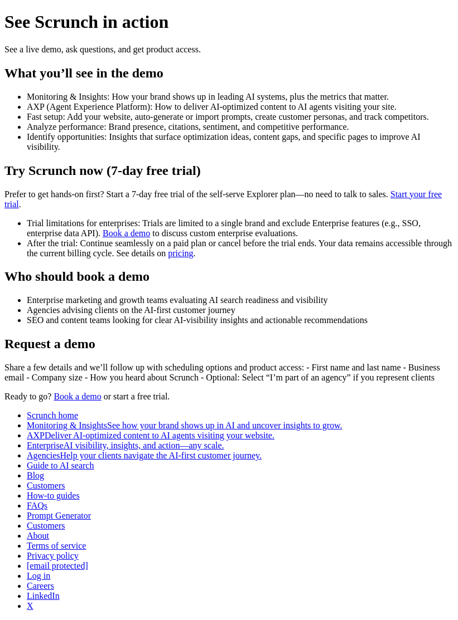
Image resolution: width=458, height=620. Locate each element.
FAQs (37, 505)
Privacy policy (53, 555)
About (38, 535)
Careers (40, 585)
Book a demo (126, 233)
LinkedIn (43, 596)
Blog (35, 475)
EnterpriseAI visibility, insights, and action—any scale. (125, 445)
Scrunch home (52, 415)
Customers (46, 485)
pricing (180, 253)
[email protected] (57, 565)
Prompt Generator (59, 515)
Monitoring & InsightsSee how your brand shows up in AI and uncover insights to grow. (185, 425)
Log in (38, 575)
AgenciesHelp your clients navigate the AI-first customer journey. (144, 455)
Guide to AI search (60, 465)
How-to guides (53, 495)
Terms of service (56, 545)
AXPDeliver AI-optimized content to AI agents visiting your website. (150, 435)
